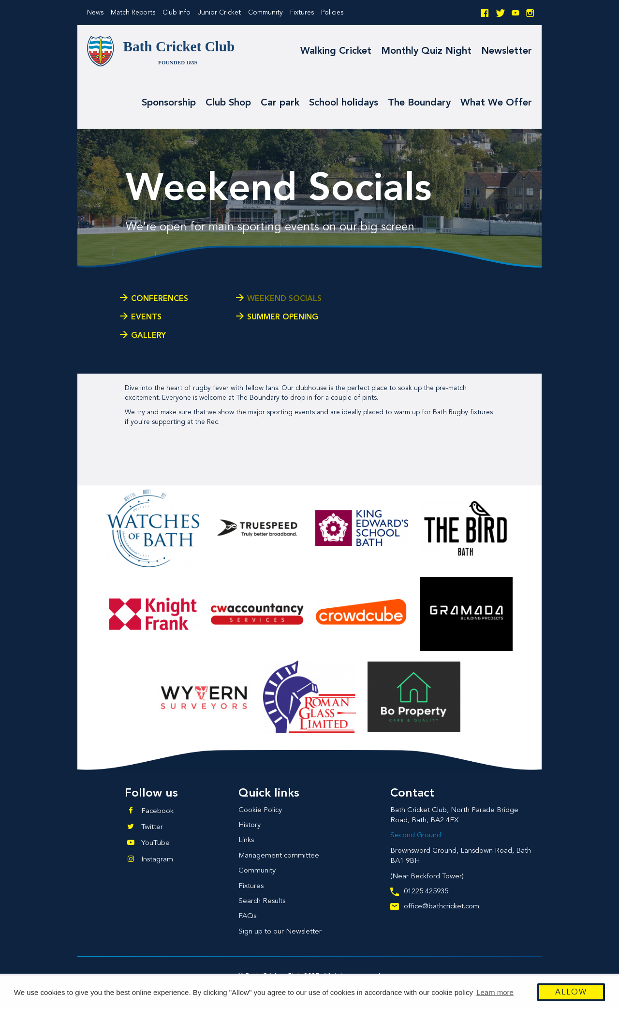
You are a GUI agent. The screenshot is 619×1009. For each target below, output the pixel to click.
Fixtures (302, 12)
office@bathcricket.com (434, 906)
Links (246, 840)
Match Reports (133, 12)
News (95, 12)
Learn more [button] (495, 992)
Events (146, 317)
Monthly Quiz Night (426, 51)
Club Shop (228, 103)
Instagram (157, 859)
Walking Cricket (335, 51)
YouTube (155, 843)
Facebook (157, 811)
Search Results (261, 901)
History (249, 825)
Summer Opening (282, 317)
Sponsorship (169, 103)
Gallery (148, 336)
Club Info (176, 12)
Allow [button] (571, 992)
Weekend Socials (284, 299)
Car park (280, 103)
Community (265, 12)
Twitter (152, 827)
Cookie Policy (260, 810)
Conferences (159, 299)
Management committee (278, 855)
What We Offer (496, 103)
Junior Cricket (219, 12)
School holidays (343, 103)
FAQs (247, 916)
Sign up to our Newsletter (280, 931)
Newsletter (506, 51)
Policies (332, 12)
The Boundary (419, 103)
